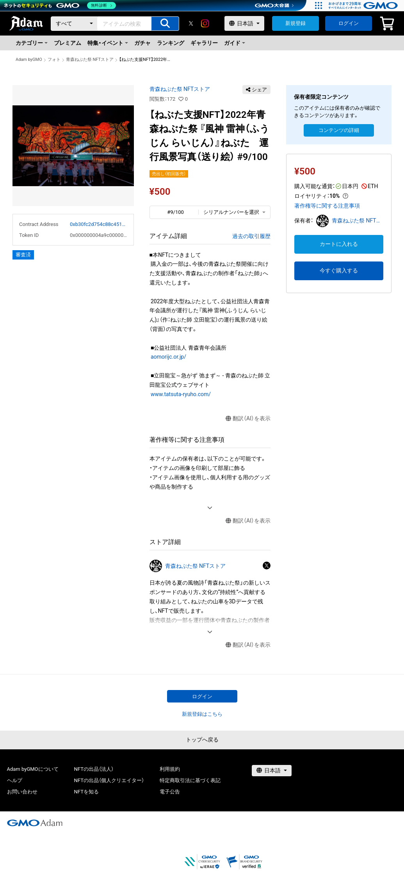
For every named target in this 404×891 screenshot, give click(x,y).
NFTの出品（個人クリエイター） (109, 780)
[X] (191, 23)
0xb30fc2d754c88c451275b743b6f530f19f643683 (98, 224)
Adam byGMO (29, 59)
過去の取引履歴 (251, 236)
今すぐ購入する (339, 270)
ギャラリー (204, 43)
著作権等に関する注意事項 (327, 206)
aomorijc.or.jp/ (168, 357)
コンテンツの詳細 (339, 130)
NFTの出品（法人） (94, 769)
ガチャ (142, 43)
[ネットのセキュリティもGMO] (60, 5)
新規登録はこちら (202, 714)
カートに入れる (339, 244)
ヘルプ (14, 780)
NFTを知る (86, 792)
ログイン (348, 23)
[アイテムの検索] (165, 23)
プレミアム (67, 43)
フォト (54, 59)
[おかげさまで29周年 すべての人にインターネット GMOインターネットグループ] (364, 5)
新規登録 (295, 23)
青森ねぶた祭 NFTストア (90, 59)
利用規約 (170, 769)
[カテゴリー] (74, 23)
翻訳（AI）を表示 (248, 418)
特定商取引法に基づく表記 (190, 780)
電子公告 (170, 792)
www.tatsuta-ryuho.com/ (181, 394)
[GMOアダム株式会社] (34, 822)
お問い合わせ (22, 792)
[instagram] (205, 23)
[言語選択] (244, 23)
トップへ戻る (202, 739)
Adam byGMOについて (33, 769)
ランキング (170, 43)
